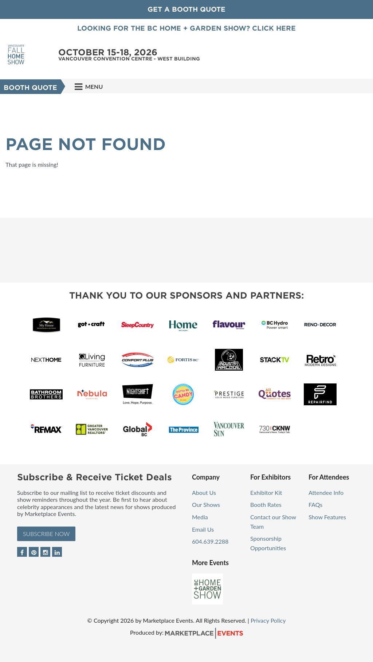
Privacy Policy (268, 620)
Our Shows (206, 504)
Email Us (203, 529)
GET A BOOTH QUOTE (186, 9)
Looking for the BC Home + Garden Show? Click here (186, 28)
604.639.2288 (210, 541)
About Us (204, 492)
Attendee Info (326, 492)
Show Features (327, 516)
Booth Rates (266, 504)
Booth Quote (30, 87)
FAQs (315, 504)
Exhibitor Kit (266, 492)
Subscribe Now (46, 533)
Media (200, 516)
